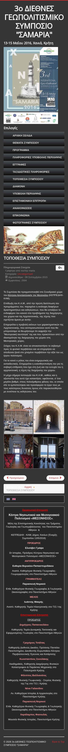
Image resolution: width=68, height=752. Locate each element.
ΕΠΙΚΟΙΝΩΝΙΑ (21, 215)
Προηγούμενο (15, 478)
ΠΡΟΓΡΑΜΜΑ (21, 150)
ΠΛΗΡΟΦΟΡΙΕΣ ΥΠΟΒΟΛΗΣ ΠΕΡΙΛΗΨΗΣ (37, 157)
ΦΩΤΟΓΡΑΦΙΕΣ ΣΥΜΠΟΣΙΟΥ (30, 222)
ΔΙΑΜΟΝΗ (19, 186)
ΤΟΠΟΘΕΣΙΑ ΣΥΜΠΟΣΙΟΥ (28, 179)
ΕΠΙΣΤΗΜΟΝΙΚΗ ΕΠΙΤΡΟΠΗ (29, 200)
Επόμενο (55, 478)
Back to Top (58, 741)
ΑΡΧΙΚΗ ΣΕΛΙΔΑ (22, 135)
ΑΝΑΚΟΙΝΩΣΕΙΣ (22, 208)
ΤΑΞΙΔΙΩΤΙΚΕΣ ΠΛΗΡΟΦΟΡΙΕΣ (31, 171)
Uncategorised (25, 274)
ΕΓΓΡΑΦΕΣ (19, 164)
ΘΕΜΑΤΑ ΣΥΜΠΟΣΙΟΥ (26, 142)
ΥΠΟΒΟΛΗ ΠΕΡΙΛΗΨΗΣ (27, 193)
